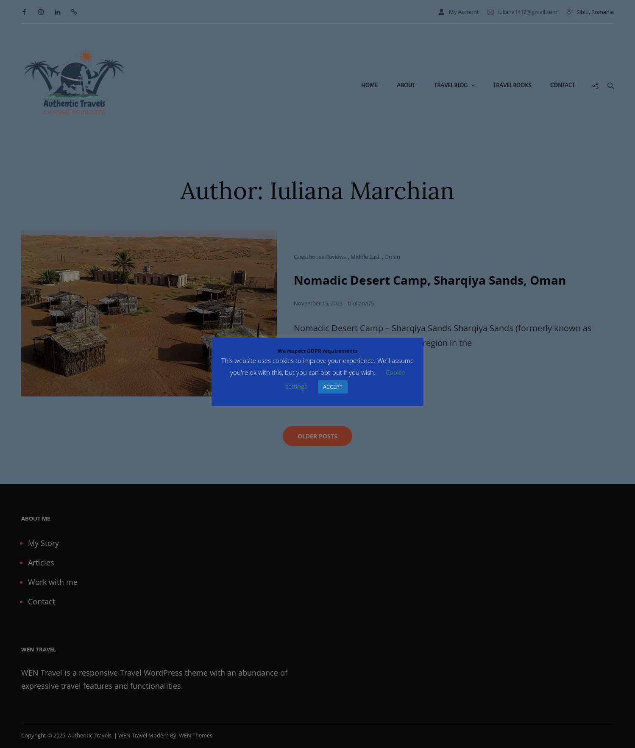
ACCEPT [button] (333, 387)
